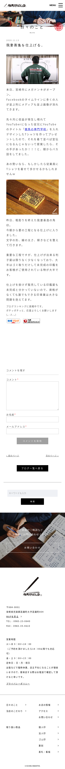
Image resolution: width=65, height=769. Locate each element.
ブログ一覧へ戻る (32, 468)
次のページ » (52, 456)
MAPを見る (12, 616)
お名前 (11, 414)
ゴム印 (42, 739)
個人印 (42, 727)
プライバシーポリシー (18, 683)
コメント (11, 379)
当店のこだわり (14, 711)
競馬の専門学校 (35, 129)
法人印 (42, 733)
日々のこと (12, 704)
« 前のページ (12, 456)
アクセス (43, 711)
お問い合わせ (32, 547)
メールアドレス (16, 426)
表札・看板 (45, 751)
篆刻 (41, 745)
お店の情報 (45, 704)
